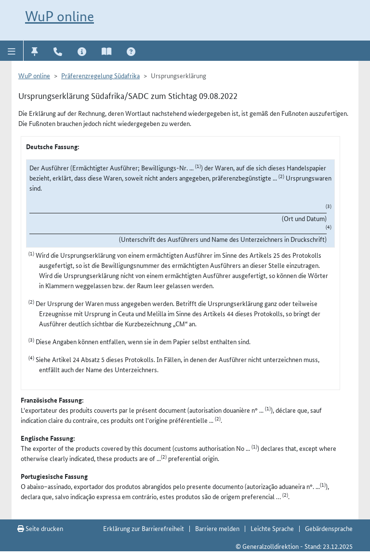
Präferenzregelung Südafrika (100, 75)
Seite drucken (40, 528)
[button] (12, 51)
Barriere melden (217, 528)
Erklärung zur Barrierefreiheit (143, 528)
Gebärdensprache (329, 528)
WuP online (59, 16)
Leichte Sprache (272, 528)
